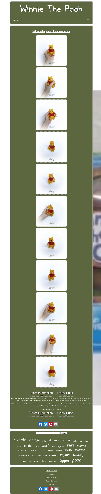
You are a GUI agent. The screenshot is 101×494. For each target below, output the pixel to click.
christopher (58, 446)
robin (33, 450)
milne (87, 441)
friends (68, 449)
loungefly (53, 462)
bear (44, 461)
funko (75, 441)
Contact (51, 474)
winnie (20, 439)
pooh (76, 460)
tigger (65, 460)
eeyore (65, 454)
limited (50, 450)
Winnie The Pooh (51, 471)
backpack (59, 450)
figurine (80, 449)
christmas (42, 450)
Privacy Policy (51, 477)
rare (70, 445)
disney (78, 454)
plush (46, 445)
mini (44, 441)
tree (27, 450)
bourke (81, 445)
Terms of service (51, 481)
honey (20, 450)
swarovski (26, 461)
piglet (66, 440)
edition (28, 445)
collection (42, 456)
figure (37, 461)
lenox (19, 446)
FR (53, 484)
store (81, 441)
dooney (54, 440)
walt (37, 446)
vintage (34, 440)
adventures (24, 455)
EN (50, 484)
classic (53, 455)
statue (34, 456)
